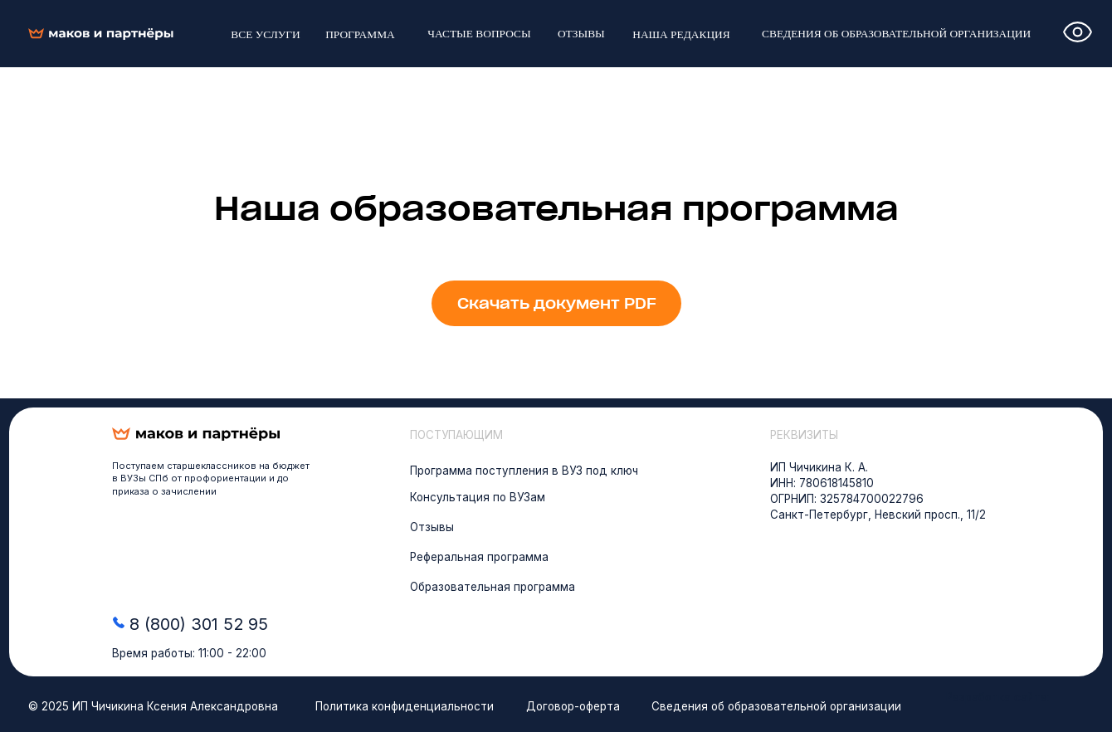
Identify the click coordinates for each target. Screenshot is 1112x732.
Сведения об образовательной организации (776, 706)
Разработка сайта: (998, 697)
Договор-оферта (573, 706)
